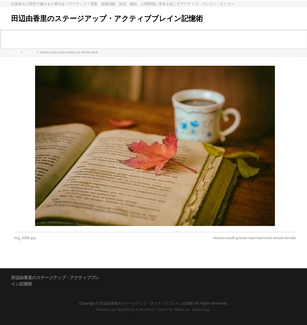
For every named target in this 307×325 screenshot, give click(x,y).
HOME (15, 52)
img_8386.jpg (25, 238)
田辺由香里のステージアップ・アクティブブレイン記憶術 (107, 18)
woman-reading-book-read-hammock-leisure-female (254, 238)
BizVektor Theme (154, 310)
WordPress (126, 310)
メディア (30, 52)
